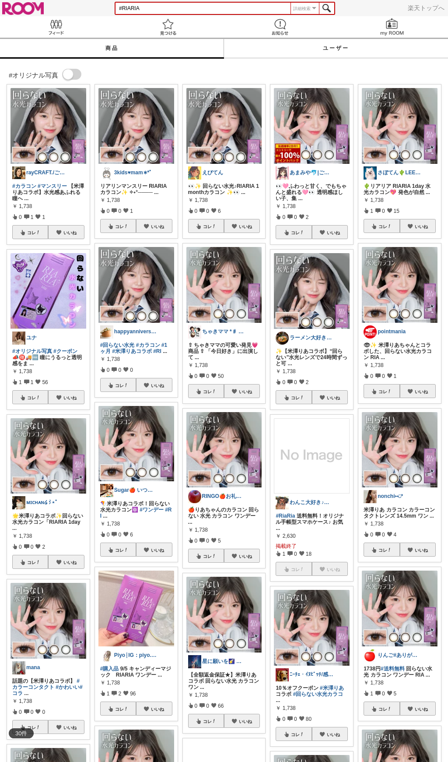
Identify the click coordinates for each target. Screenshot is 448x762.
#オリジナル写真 (32, 351)
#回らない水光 (117, 345)
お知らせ (280, 27)
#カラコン (24, 186)
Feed (56, 27)
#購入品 (109, 669)
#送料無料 (393, 669)
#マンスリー (52, 186)
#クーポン (65, 351)
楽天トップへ (426, 7)
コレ (33, 232)
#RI (157, 351)
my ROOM (392, 27)
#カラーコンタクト (46, 684)
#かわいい (68, 687)
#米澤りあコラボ (132, 351)
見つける (168, 27)
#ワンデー (152, 510)
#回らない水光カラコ (318, 694)
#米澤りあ (332, 688)
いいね (70, 232)
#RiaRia (285, 516)
